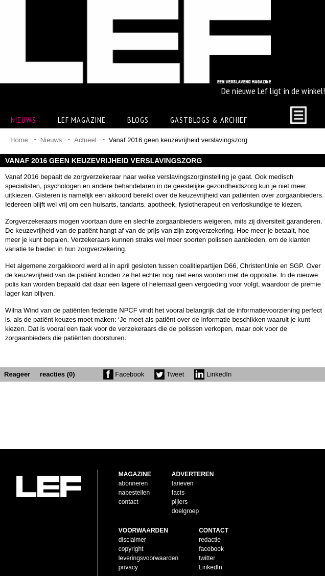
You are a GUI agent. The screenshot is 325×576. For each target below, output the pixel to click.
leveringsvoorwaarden (148, 541)
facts (178, 476)
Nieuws (51, 140)
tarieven (183, 467)
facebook (211, 532)
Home (19, 140)
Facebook (124, 374)
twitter (207, 541)
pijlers (180, 485)
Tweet (169, 374)
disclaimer (132, 523)
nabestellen (134, 476)
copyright (131, 532)
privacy (128, 551)
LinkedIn (212, 374)
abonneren (133, 467)
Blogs (138, 120)
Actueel (85, 140)
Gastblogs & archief (208, 120)
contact (128, 485)
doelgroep (185, 494)
